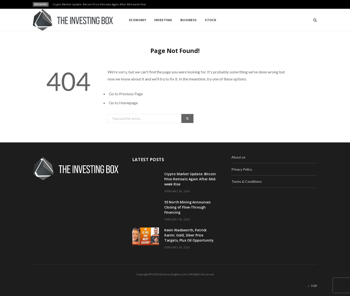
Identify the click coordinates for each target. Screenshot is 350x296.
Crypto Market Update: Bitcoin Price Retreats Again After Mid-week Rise (99, 4)
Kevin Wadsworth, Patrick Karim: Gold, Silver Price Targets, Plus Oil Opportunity (189, 235)
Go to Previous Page (126, 93)
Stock (210, 20)
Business (188, 20)
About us (238, 157)
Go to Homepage (123, 102)
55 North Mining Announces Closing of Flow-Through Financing (187, 207)
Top (312, 286)
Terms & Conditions (246, 181)
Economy (137, 20)
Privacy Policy (241, 169)
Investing (163, 20)
